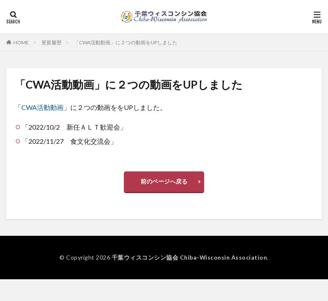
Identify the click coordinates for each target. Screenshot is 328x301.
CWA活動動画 (42, 107)
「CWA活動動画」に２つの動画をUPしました (125, 42)
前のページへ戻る (164, 181)
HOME (21, 42)
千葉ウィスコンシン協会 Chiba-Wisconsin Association (189, 257)
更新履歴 (51, 42)
